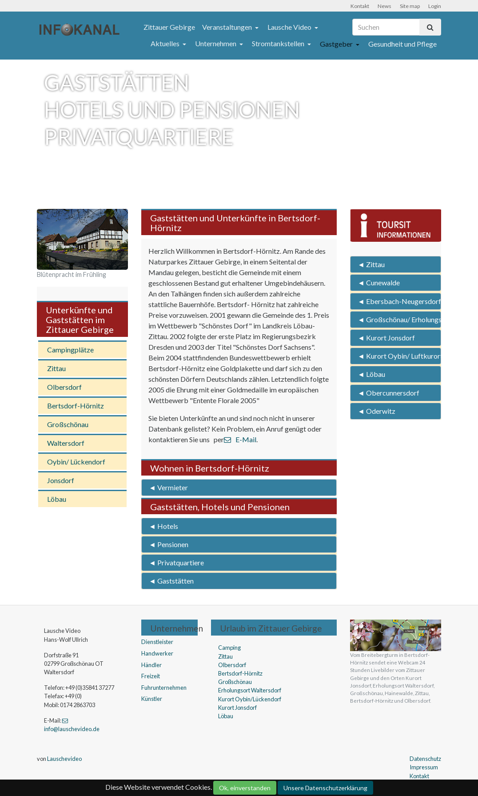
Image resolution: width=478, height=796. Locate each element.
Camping (229, 647)
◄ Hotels (163, 526)
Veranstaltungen (227, 27)
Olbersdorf (64, 387)
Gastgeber (337, 44)
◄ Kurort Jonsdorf (386, 337)
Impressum (424, 767)
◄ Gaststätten (171, 580)
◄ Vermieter (168, 487)
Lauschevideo (64, 758)
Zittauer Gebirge (169, 27)
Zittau (56, 368)
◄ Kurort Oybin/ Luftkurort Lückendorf (399, 356)
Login (434, 6)
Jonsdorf (60, 480)
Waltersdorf (65, 443)
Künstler (151, 698)
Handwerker (157, 653)
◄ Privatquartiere (176, 562)
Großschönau (67, 424)
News (384, 6)
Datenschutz (425, 758)
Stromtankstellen (279, 43)
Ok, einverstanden (245, 788)
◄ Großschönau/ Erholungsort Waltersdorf (399, 319)
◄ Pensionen (168, 544)
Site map (410, 6)
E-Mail (240, 439)
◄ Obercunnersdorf (388, 392)
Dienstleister (157, 641)
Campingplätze (70, 349)
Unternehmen (216, 43)
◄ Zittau (371, 264)
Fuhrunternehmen (164, 687)
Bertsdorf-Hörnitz (75, 405)
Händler (151, 664)
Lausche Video (290, 27)
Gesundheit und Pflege (402, 44)
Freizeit (150, 676)
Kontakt (360, 6)
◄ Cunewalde (379, 282)
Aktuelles (166, 43)
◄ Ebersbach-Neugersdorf (399, 301)
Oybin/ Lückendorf (76, 461)
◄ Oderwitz (376, 411)
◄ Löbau (371, 374)
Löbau (56, 499)
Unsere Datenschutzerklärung (325, 788)
